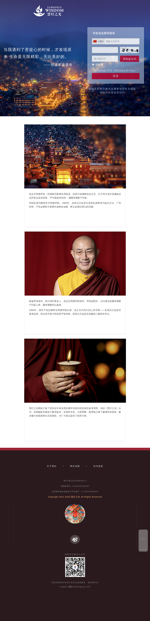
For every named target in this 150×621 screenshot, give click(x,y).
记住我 (99, 64)
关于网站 (52, 466)
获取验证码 (129, 58)
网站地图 (75, 466)
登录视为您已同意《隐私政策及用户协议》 (116, 70)
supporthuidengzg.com (75, 586)
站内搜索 (98, 466)
